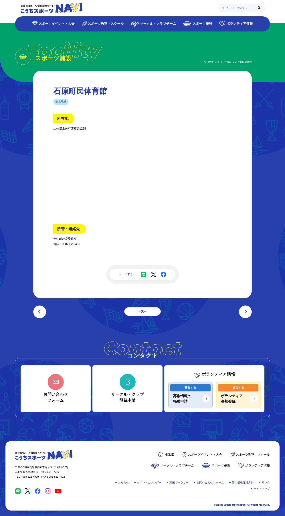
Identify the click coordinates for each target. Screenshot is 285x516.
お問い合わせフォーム (210, 482)
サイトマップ (262, 488)
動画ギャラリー (179, 482)
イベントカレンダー (149, 482)
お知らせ (123, 482)
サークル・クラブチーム (158, 23)
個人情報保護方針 (243, 482)
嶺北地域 (61, 101)
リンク (266, 482)
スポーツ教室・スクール (106, 23)
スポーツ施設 (202, 23)
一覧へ (142, 311)
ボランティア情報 (240, 23)
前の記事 (39, 311)
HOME (169, 454)
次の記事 (245, 311)
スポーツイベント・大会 (57, 23)
